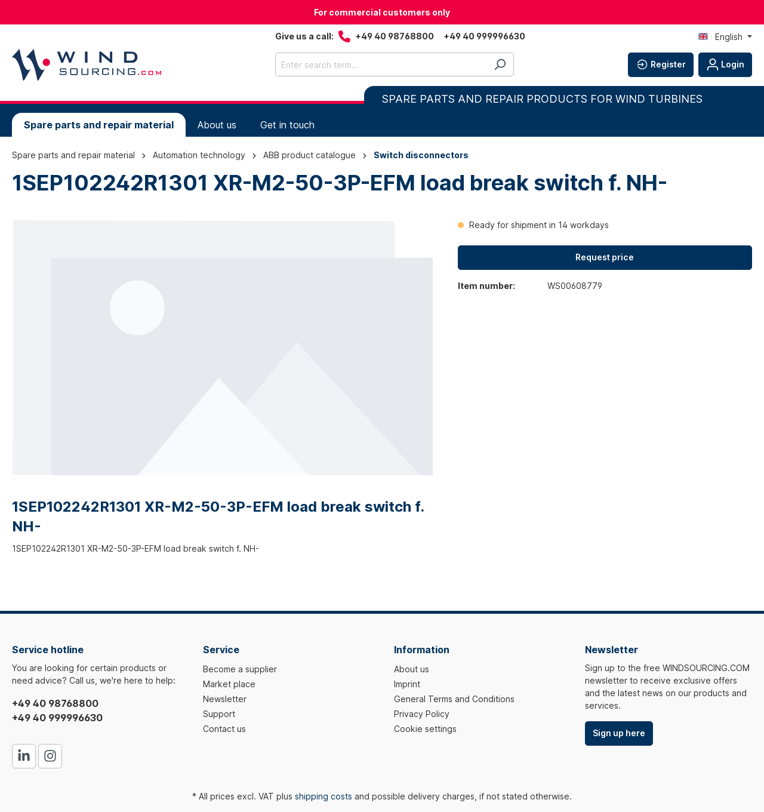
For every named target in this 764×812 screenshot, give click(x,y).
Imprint (407, 684)
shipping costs (323, 796)
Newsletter (225, 699)
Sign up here (619, 733)
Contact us (224, 729)
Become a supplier (240, 669)
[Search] (500, 64)
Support (219, 714)
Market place (229, 684)
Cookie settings (425, 729)
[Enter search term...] (380, 64)
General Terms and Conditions (454, 699)
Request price (604, 257)
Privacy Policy (421, 714)
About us (411, 669)
